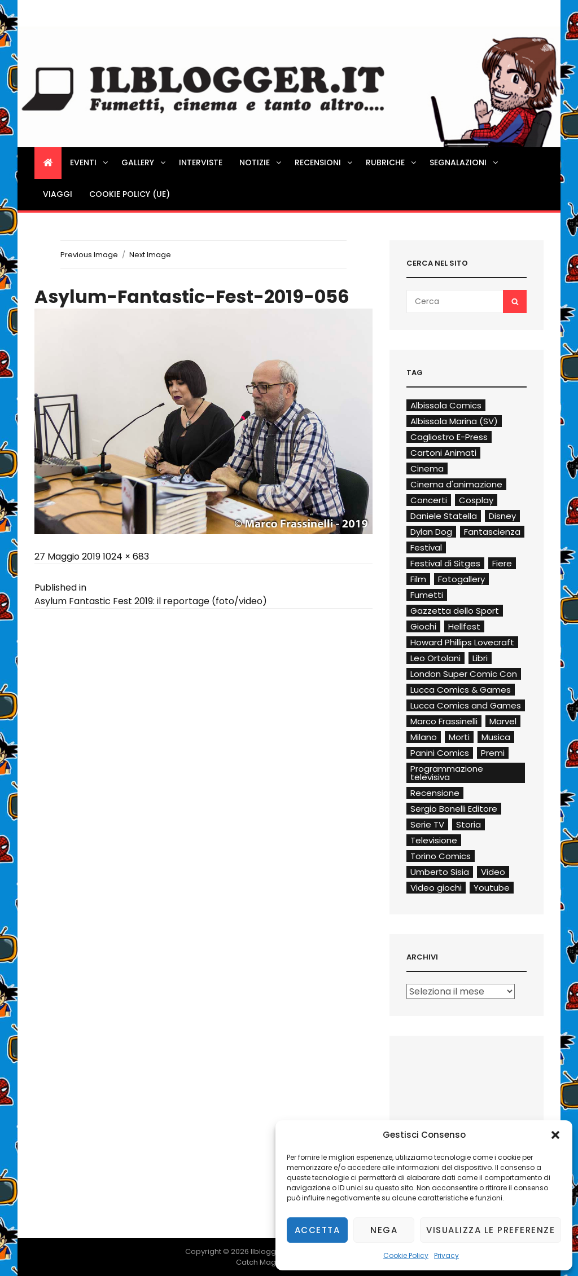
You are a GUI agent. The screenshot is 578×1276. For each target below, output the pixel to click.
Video (493, 872)
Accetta (317, 1230)
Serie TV (427, 824)
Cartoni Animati (443, 453)
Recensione (434, 793)
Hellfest (464, 626)
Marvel (502, 721)
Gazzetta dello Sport (454, 611)
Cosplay (476, 500)
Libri (480, 658)
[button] (555, 1135)
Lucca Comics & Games (460, 690)
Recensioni (324, 162)
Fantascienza (492, 532)
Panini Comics (439, 753)
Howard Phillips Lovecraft (462, 642)
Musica (495, 737)
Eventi (90, 162)
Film (418, 579)
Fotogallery (461, 579)
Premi (493, 753)
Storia (468, 824)
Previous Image (89, 254)
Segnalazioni (465, 162)
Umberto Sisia (439, 872)
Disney (502, 516)
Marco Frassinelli (444, 721)
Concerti (428, 500)
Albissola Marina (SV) (454, 421)
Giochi (423, 626)
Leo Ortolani (435, 658)
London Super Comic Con (463, 674)
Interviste (200, 162)
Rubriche (392, 162)
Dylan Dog (431, 532)
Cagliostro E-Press (449, 437)
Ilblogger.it (270, 1251)
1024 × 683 (126, 556)
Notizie (261, 162)
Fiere (502, 563)
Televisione (433, 840)
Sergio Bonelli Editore (453, 809)
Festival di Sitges (445, 563)
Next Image (150, 254)
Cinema (427, 468)
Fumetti (426, 595)
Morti (459, 737)
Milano (423, 737)
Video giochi (436, 888)
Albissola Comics (445, 405)
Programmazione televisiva (446, 773)
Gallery (144, 162)
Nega (383, 1230)
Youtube (492, 888)
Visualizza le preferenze (490, 1230)
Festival (426, 547)
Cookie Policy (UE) (129, 194)
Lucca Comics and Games (465, 705)
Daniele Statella (443, 516)
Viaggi (57, 194)
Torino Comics (440, 856)
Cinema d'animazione (456, 484)
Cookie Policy (405, 1255)
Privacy (446, 1255)
